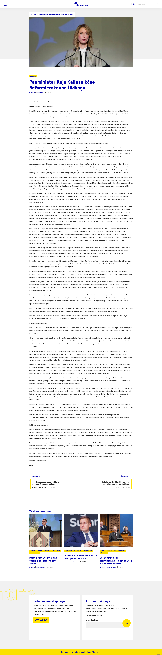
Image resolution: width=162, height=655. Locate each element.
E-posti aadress (92, 620)
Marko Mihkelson (111, 567)
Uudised (33, 15)
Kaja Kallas (33, 76)
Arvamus (32, 92)
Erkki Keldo (75, 562)
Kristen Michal (40, 567)
